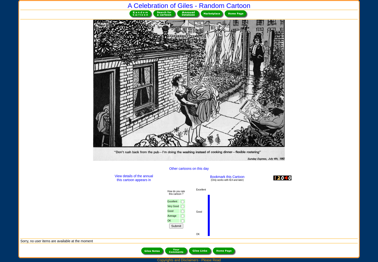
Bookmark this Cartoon (227, 177)
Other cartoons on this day (189, 168)
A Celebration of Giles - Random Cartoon (189, 5)
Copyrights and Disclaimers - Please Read (189, 260)
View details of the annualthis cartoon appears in (134, 178)
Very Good (173, 206)
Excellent (172, 201)
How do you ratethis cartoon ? (176, 192)
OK (169, 220)
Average (172, 216)
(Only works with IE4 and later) (227, 180)
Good (170, 211)
